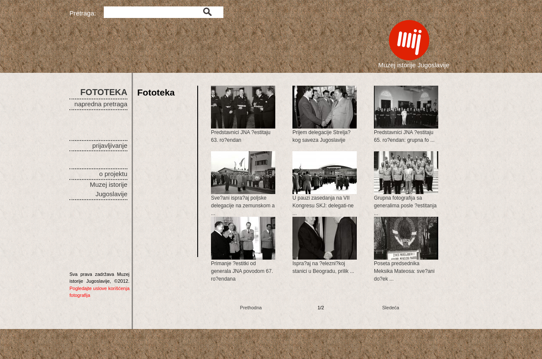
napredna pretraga (101, 104)
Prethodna (251, 307)
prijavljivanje (109, 145)
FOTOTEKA (103, 92)
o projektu (113, 173)
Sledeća (390, 307)
